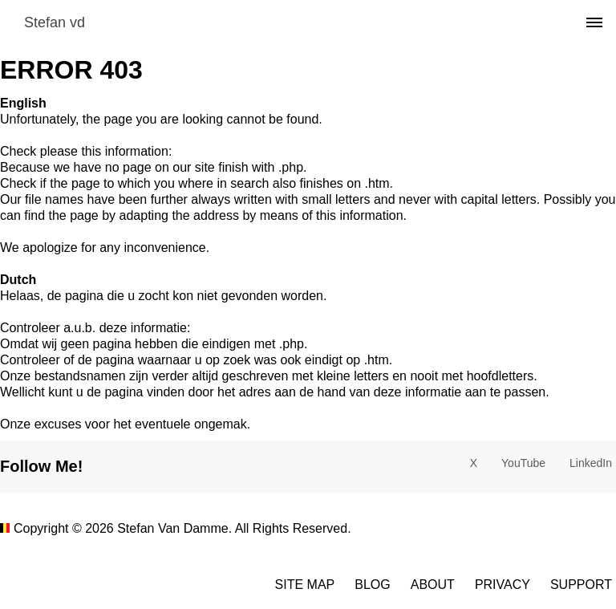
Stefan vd (54, 22)
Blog (372, 584)
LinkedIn (590, 463)
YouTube (523, 463)
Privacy (502, 584)
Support (581, 584)
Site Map (305, 584)
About (433, 584)
